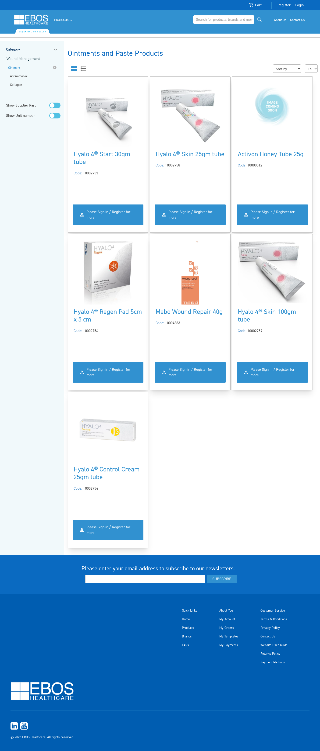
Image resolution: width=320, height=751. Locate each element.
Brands (187, 636)
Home (186, 619)
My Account (227, 619)
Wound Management (23, 59)
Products (188, 628)
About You (226, 611)
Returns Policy (270, 654)
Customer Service (272, 611)
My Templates (228, 636)
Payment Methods (272, 662)
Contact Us (267, 636)
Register (284, 5)
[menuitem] (63, 20)
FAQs (185, 645)
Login (299, 5)
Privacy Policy (270, 628)
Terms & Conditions (273, 619)
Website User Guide (274, 645)
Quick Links (189, 611)
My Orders (226, 628)
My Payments (228, 645)
